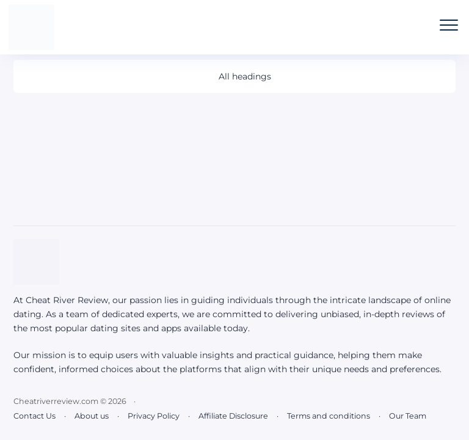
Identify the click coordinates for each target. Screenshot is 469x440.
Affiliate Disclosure (233, 415)
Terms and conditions (328, 415)
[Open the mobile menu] (448, 25)
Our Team (407, 415)
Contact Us (34, 415)
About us (92, 415)
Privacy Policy (154, 415)
